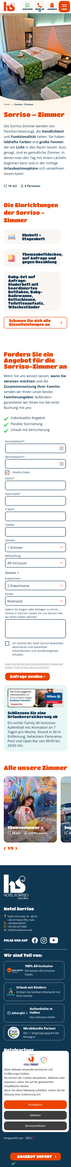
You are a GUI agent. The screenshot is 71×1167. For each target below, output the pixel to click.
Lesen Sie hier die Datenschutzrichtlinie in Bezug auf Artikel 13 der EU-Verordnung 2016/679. (34, 665)
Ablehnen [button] (35, 1115)
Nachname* (12, 494)
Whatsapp (28, 9)
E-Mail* (10, 509)
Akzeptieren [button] (35, 1104)
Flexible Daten (21, 472)
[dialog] (35, 1091)
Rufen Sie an (39, 10)
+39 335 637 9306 (17, 926)
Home (7, 104)
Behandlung (13, 556)
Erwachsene (12, 578)
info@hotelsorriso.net (20, 930)
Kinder (9, 594)
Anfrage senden (26, 676)
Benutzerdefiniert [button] (35, 1125)
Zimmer (10, 540)
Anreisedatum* (15, 441)
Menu (64, 9)
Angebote (52, 9)
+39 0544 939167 (17, 923)
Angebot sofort (34, 1156)
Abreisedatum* (15, 457)
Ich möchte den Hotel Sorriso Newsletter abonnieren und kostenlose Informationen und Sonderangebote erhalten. (38, 648)
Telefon (10, 525)
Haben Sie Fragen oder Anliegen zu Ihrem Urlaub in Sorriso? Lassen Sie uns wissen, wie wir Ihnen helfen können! (34, 613)
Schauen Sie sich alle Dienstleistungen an (30, 322)
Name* (9, 478)
